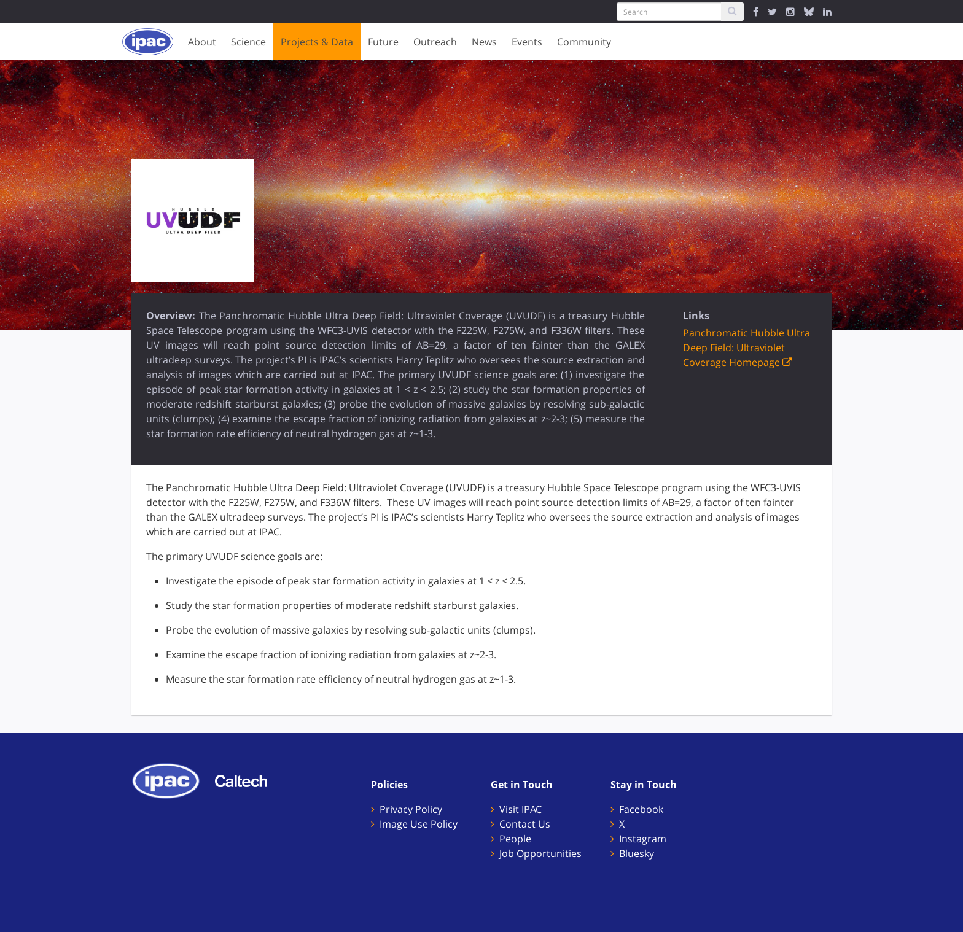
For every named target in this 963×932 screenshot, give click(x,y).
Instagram (642, 838)
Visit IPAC (520, 809)
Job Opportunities (540, 853)
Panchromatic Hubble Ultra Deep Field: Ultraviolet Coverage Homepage (746, 347)
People (515, 838)
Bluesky (636, 853)
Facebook (641, 809)
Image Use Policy (419, 824)
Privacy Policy (411, 809)
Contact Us (524, 824)
